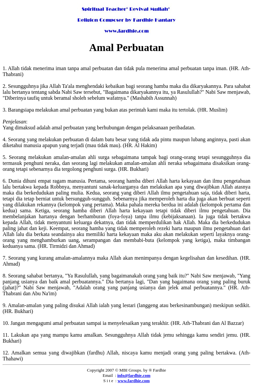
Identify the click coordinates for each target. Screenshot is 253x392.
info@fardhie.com (134, 375)
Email (108, 375)
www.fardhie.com (134, 380)
